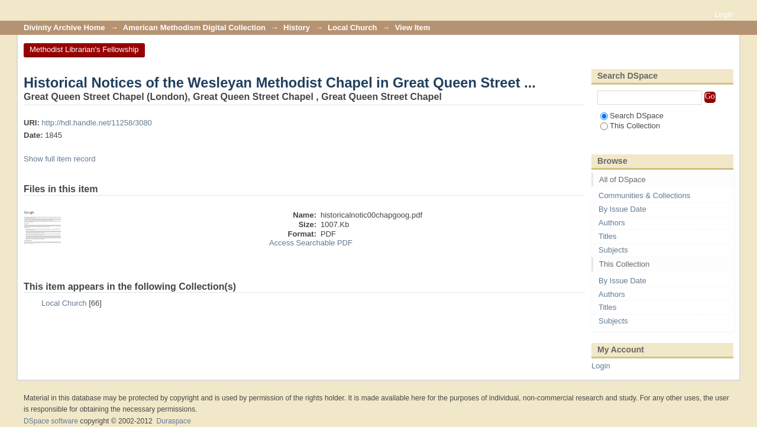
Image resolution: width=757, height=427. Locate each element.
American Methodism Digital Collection (194, 27)
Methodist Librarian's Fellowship (84, 49)
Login (723, 14)
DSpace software (51, 421)
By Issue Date (622, 209)
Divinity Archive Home (64, 27)
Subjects (613, 249)
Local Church (352, 27)
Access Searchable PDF (310, 242)
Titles (608, 236)
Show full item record (59, 158)
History (296, 27)
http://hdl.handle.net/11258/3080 (96, 122)
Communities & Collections (644, 195)
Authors (612, 222)
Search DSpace (632, 115)
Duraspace (173, 421)
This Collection (630, 125)
